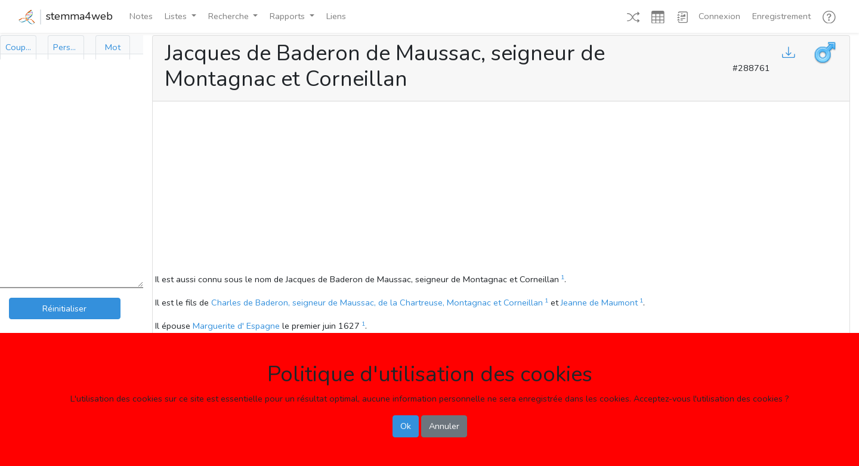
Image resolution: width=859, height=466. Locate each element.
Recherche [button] (229, 16)
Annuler (444, 426)
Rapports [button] (288, 16)
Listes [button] (177, 16)
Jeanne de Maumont (599, 302)
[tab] (18, 47)
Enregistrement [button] (781, 16)
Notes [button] (141, 16)
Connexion (719, 16)
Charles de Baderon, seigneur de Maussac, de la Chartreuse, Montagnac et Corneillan (377, 302)
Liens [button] (336, 16)
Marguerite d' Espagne (236, 326)
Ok (405, 426)
